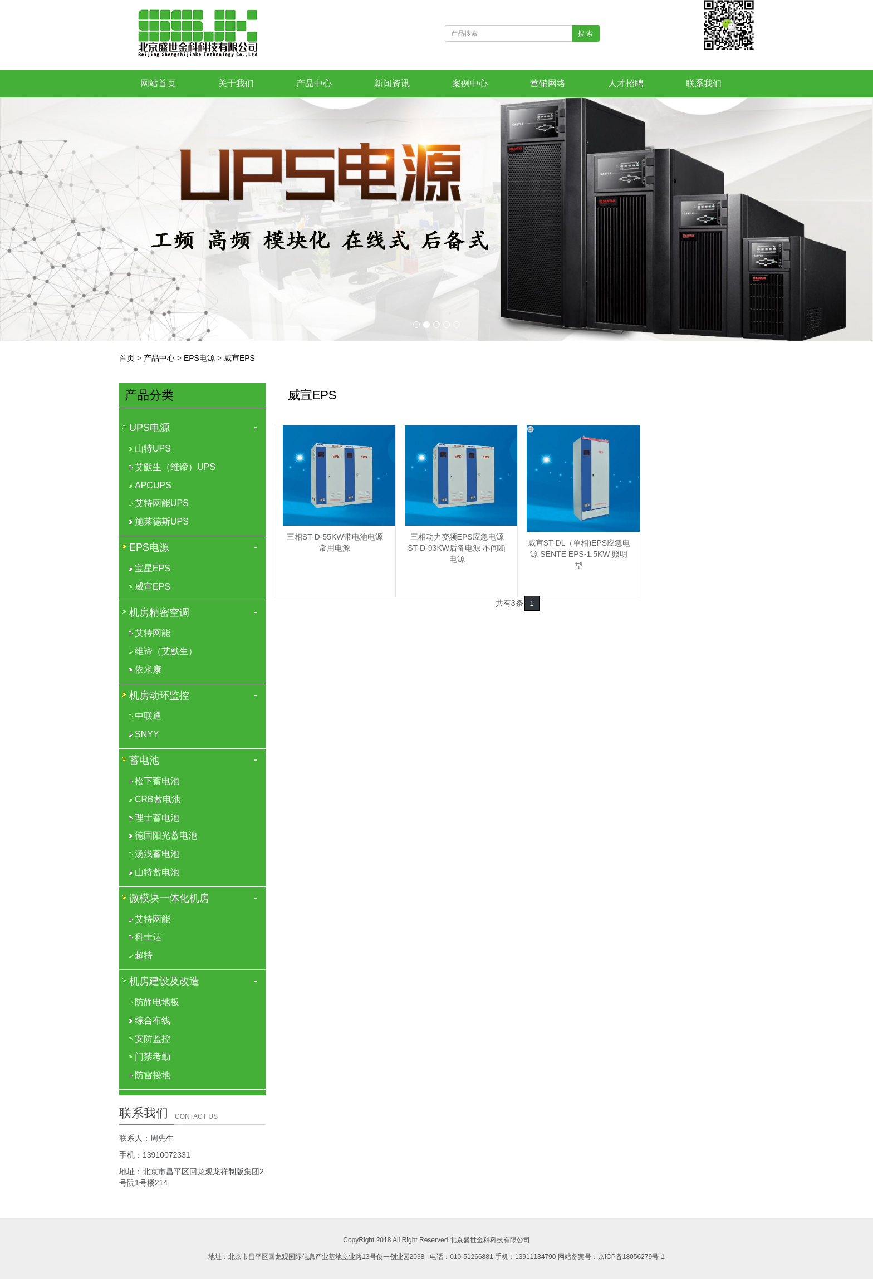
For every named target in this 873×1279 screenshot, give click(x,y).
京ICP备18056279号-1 (631, 1257)
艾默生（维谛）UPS (175, 467)
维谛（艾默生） (166, 651)
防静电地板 (157, 1002)
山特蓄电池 (157, 872)
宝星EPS (152, 568)
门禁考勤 (152, 1056)
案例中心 (470, 83)
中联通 (148, 716)
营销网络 (548, 83)
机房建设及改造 (164, 981)
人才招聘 (626, 83)
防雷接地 (152, 1075)
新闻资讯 (392, 83)
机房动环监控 (159, 695)
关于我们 (236, 83)
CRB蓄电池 (157, 799)
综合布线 (152, 1020)
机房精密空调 (159, 612)
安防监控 (152, 1038)
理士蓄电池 (157, 817)
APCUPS (153, 485)
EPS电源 (199, 358)
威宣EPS (239, 358)
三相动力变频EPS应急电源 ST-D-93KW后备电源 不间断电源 (457, 547)
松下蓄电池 (157, 781)
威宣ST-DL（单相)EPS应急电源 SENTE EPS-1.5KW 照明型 (579, 554)
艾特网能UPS (162, 503)
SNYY (147, 734)
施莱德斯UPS (162, 521)
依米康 (148, 669)
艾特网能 (152, 633)
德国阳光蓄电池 (166, 835)
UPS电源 (149, 427)
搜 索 (585, 33)
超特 (144, 955)
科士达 (148, 937)
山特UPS (153, 448)
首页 (127, 358)
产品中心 (314, 83)
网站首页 (158, 83)
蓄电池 (144, 760)
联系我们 (704, 83)
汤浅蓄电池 (157, 854)
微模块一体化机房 (169, 898)
